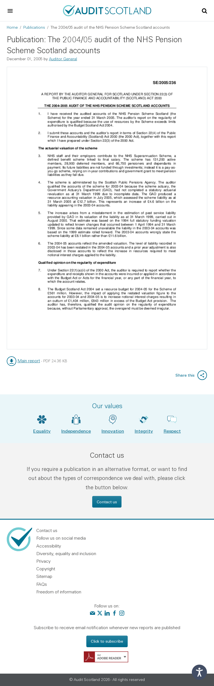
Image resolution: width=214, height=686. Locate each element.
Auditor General (63, 58)
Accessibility (48, 546)
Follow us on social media (61, 538)
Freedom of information (58, 592)
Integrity (144, 431)
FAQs (41, 584)
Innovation (113, 431)
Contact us (107, 501)
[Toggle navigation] (10, 10)
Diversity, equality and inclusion (66, 553)
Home (12, 27)
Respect (172, 431)
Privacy (43, 561)
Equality (42, 431)
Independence (76, 431)
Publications (34, 27)
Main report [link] (28, 360)
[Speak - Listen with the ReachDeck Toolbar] (199, 672)
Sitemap (44, 576)
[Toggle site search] (204, 10)
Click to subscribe (107, 641)
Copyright (45, 568)
